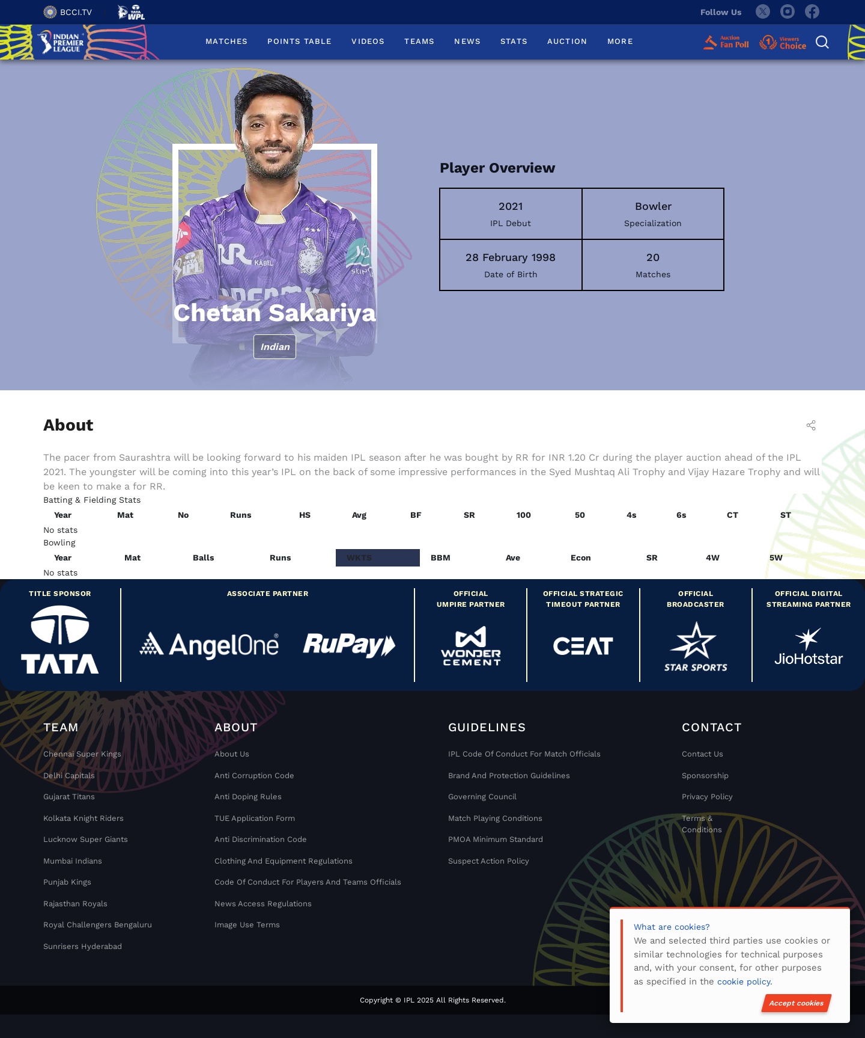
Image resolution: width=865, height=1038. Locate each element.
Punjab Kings (67, 881)
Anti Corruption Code (254, 775)
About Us (231, 753)
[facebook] (813, 12)
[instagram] (787, 12)
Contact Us (702, 753)
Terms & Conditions (702, 824)
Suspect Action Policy (488, 860)
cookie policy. (744, 981)
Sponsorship (705, 775)
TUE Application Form (254, 818)
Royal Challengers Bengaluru (97, 924)
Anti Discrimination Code (260, 839)
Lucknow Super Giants (85, 839)
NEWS (467, 41)
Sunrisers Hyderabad (82, 946)
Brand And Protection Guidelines (509, 775)
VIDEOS (367, 41)
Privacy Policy (707, 796)
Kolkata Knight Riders (83, 818)
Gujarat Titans (69, 796)
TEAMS (419, 41)
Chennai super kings (82, 753)
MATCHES (226, 41)
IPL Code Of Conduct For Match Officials (524, 753)
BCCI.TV (67, 12)
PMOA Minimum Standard (495, 839)
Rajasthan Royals (75, 903)
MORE (620, 41)
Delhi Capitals (69, 775)
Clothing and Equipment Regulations (283, 860)
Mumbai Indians (72, 860)
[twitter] (762, 12)
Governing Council (482, 796)
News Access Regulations (263, 903)
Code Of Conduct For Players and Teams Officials (307, 881)
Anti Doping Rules (248, 796)
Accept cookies (796, 1003)
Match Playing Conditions (495, 818)
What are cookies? (672, 927)
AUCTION (567, 41)
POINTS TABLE (299, 41)
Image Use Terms (247, 924)
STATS (513, 41)
